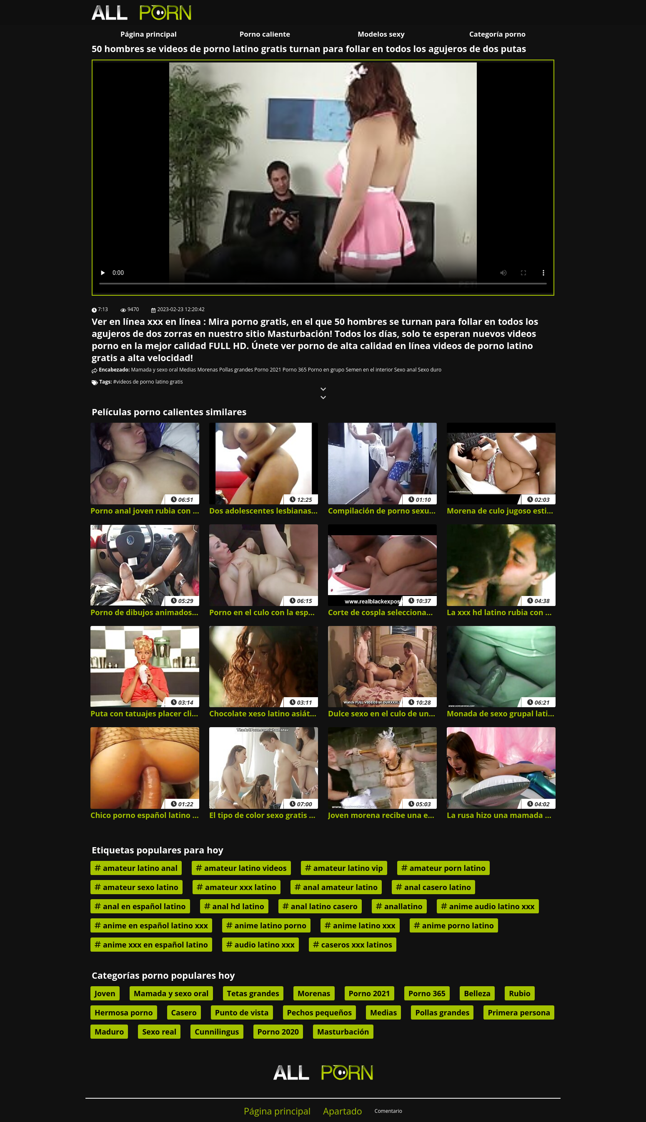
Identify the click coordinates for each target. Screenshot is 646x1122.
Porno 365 (295, 369)
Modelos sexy (381, 34)
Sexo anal (405, 369)
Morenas (207, 369)
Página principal (148, 34)
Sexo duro (430, 369)
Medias (187, 369)
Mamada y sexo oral (154, 369)
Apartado (342, 1111)
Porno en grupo (326, 369)
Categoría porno (497, 34)
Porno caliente (265, 34)
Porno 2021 (267, 369)
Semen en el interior (369, 369)
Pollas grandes (236, 369)
